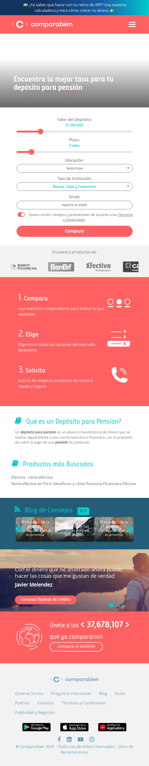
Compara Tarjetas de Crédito (46, 600)
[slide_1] (117, 605)
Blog (103, 693)
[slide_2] (123, 605)
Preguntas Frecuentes (71, 693)
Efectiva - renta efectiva (32, 477)
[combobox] (75, 168)
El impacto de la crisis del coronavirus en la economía (35, 528)
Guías (120, 693)
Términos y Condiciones (84, 703)
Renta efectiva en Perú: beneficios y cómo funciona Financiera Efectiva (73, 483)
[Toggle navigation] (132, 24)
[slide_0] (111, 605)
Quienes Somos (29, 693)
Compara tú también (76, 646)
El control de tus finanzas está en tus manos (74, 530)
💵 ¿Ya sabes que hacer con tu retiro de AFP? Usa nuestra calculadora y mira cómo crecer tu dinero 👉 (74, 7)
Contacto (45, 703)
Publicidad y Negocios (35, 712)
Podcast (22, 703)
